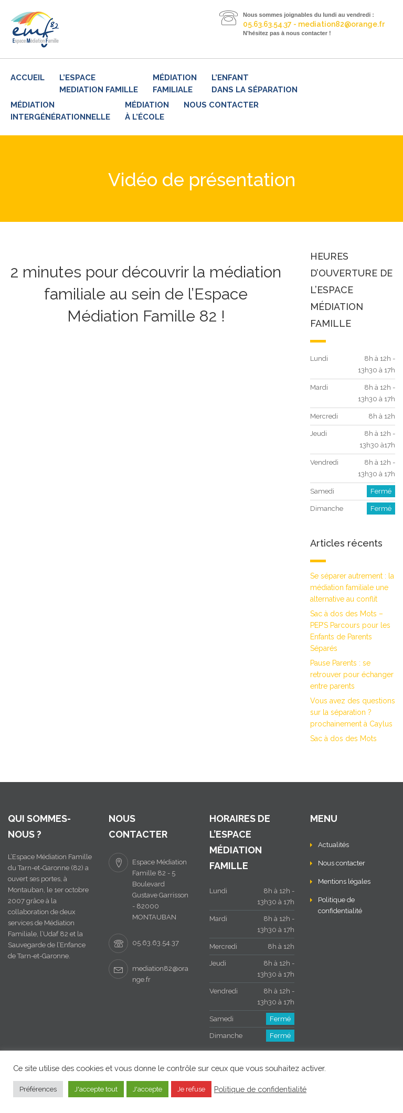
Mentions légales (344, 881)
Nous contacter (221, 105)
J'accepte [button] (147, 1089)
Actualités (333, 845)
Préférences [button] (38, 1089)
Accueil (27, 77)
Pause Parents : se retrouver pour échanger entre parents (352, 674)
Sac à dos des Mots (343, 738)
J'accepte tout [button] (96, 1089)
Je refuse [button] (191, 1089)
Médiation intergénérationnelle (60, 111)
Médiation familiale (175, 83)
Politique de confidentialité (260, 1089)
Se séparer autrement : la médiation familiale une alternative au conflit (352, 587)
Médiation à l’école (147, 111)
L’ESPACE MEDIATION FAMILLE (98, 83)
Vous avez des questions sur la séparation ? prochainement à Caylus (352, 712)
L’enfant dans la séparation (254, 83)
